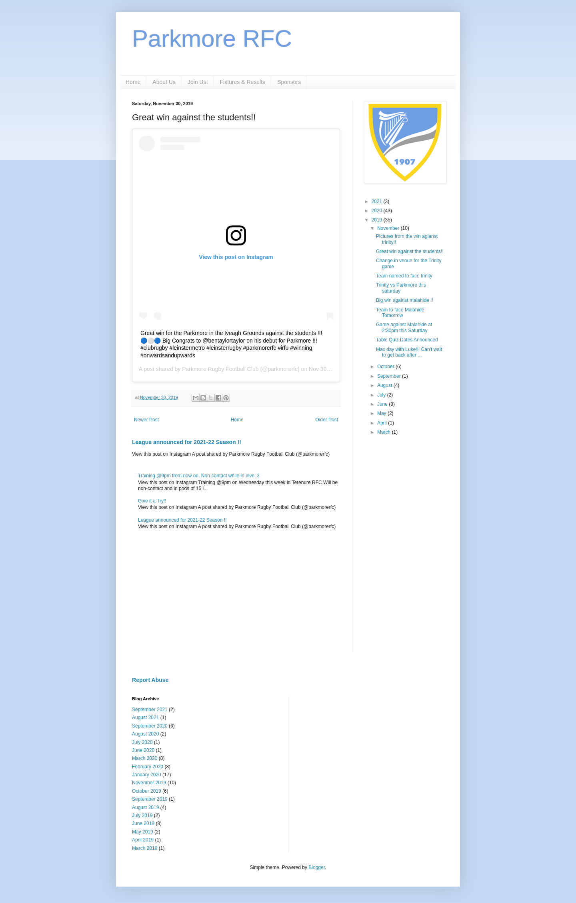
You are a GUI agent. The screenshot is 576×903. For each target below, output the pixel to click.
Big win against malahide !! (404, 300)
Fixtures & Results (243, 82)
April (382, 423)
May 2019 (142, 832)
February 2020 (147, 766)
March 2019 (144, 848)
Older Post (326, 420)
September (389, 376)
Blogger (316, 867)
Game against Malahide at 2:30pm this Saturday (404, 327)
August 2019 (145, 807)
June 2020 (143, 750)
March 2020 (144, 758)
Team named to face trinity (404, 276)
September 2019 (150, 799)
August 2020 (145, 734)
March (384, 432)
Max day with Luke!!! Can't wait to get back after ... (409, 352)
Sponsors (289, 82)
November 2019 (149, 782)
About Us (164, 82)
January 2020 (146, 774)
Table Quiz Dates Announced (407, 340)
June (383, 404)
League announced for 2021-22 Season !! (186, 442)
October (386, 366)
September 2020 (150, 726)
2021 (378, 201)
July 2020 (142, 742)
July (382, 395)
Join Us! (198, 82)
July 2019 (142, 815)
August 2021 (145, 717)
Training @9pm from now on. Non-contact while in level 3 (199, 475)
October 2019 (146, 791)
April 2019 (143, 840)
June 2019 (143, 823)
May (382, 413)
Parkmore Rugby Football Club (220, 369)
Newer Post (146, 420)
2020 (378, 210)
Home (133, 82)
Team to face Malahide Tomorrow (400, 312)
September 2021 (150, 709)
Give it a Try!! (152, 501)
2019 (378, 220)
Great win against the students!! (410, 251)
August (385, 385)
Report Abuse (150, 680)
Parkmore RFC (212, 38)
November (389, 228)
